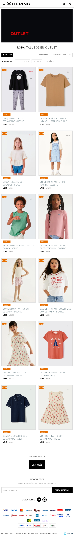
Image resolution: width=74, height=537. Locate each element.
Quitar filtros (49, 61)
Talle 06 (36, 61)
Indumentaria (22, 61)
